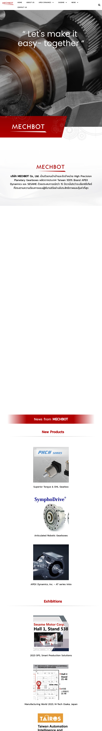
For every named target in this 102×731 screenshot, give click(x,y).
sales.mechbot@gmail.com (69, 712)
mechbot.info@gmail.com (85, 712)
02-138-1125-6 (64, 710)
